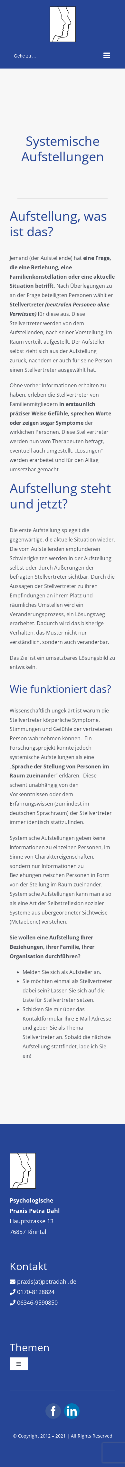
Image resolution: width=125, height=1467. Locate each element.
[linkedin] (72, 1411)
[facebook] (53, 1411)
